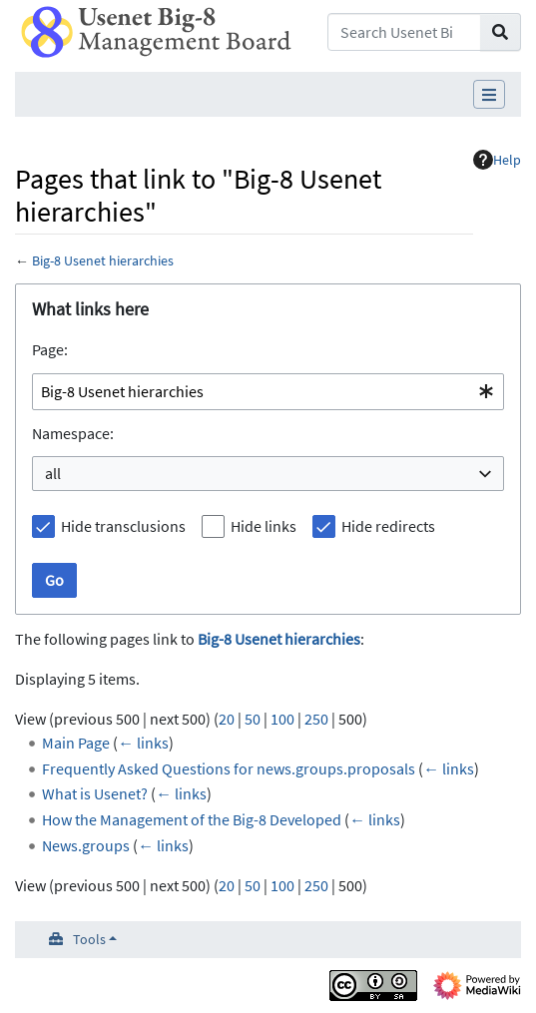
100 (282, 719)
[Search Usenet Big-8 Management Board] (404, 32)
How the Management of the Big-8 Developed (191, 819)
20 (227, 719)
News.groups (86, 845)
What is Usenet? (95, 793)
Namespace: (73, 433)
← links (143, 743)
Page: (50, 349)
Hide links (263, 526)
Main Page (76, 743)
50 (253, 719)
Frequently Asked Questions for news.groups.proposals (228, 768)
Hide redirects (388, 526)
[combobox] (268, 391)
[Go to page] (500, 32)
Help (497, 160)
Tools (89, 939)
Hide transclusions (123, 526)
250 (316, 719)
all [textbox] (53, 473)
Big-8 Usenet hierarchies (103, 260)
